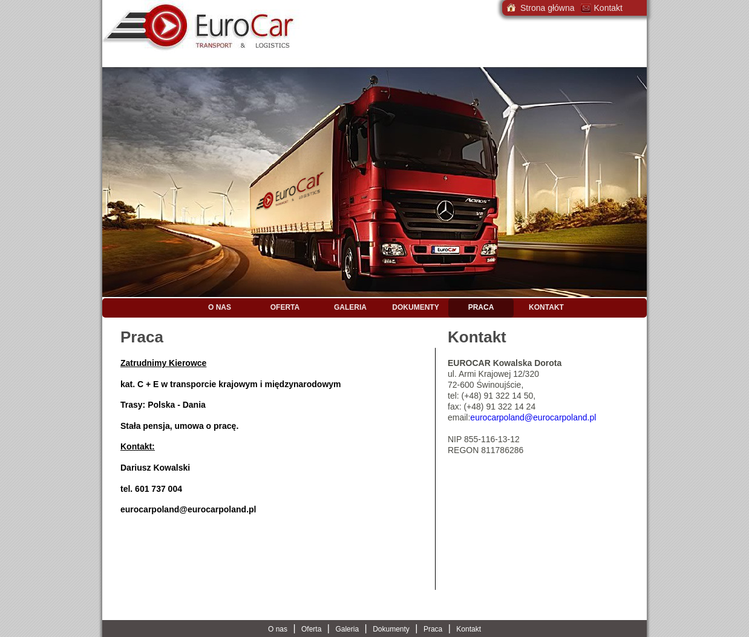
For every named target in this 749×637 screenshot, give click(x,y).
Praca (481, 307)
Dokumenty (415, 307)
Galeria (350, 307)
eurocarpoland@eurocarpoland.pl (188, 509)
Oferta (284, 307)
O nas (219, 307)
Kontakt (546, 307)
